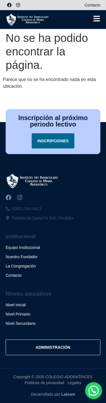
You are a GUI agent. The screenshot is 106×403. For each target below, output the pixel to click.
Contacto (92, 5)
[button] (93, 390)
